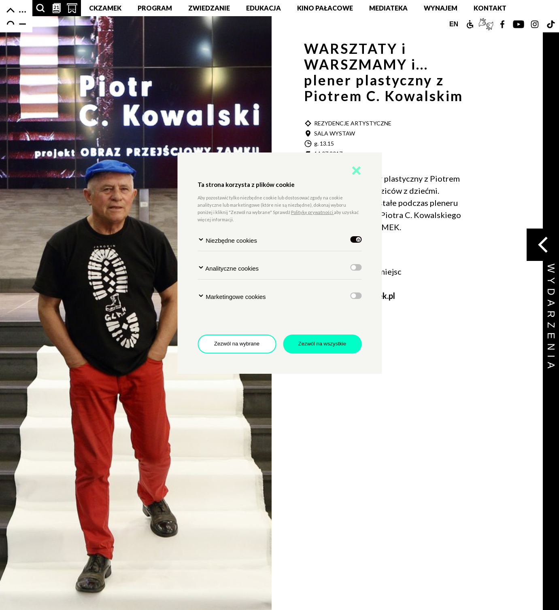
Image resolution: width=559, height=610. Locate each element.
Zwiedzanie (209, 8)
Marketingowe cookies (232, 296)
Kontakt (490, 8)
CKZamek (105, 8)
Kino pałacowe (325, 8)
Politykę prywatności (312, 212)
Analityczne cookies (228, 268)
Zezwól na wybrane (236, 344)
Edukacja (263, 8)
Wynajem (440, 8)
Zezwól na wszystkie (322, 344)
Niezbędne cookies (227, 240)
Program (155, 8)
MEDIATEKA (388, 8)
